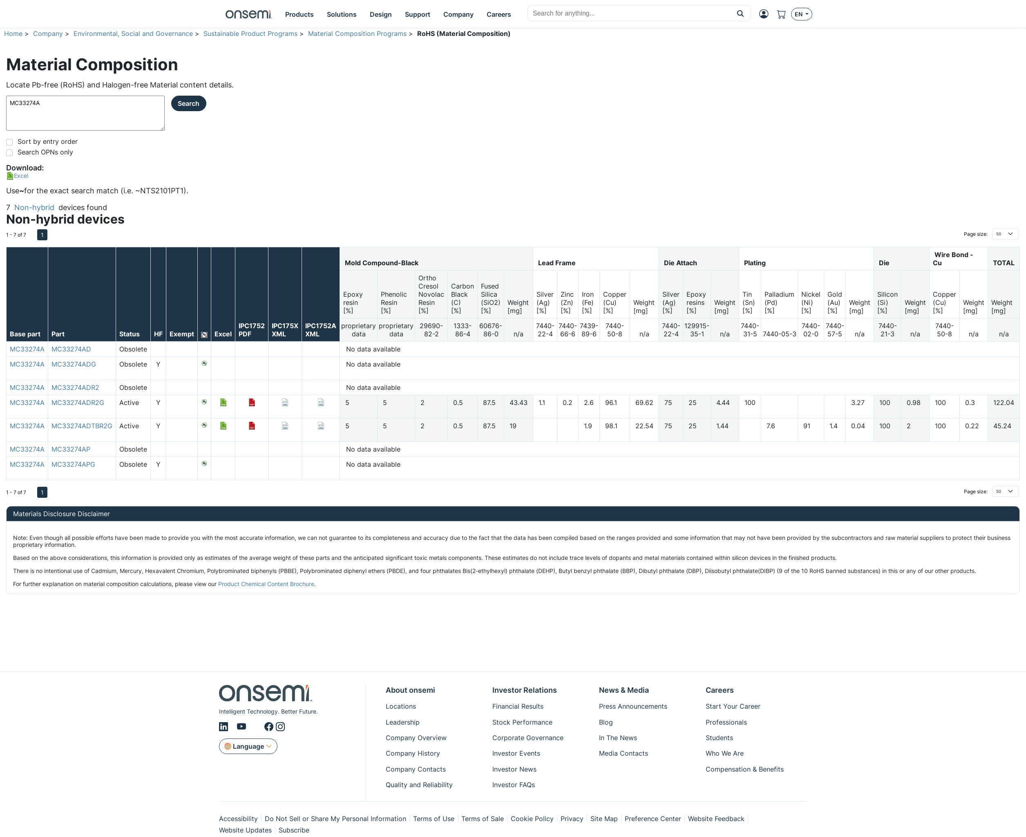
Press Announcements (633, 706)
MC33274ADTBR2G (81, 426)
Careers (720, 690)
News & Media (624, 690)
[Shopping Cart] (781, 14)
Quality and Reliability (419, 785)
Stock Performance (522, 722)
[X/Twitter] (256, 726)
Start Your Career (733, 706)
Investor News (514, 769)
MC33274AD (71, 349)
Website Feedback (716, 819)
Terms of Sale (482, 819)
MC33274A (85, 113)
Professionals (726, 722)
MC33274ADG (73, 364)
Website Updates (245, 830)
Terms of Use (433, 819)
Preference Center (653, 819)
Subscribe (294, 830)
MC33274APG (73, 464)
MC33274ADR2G (77, 402)
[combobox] (629, 13)
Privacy (572, 819)
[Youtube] (243, 726)
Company (48, 33)
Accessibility (238, 819)
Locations (401, 706)
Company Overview (416, 738)
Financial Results (517, 706)
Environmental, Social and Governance (133, 33)
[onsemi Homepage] (249, 14)
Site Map (604, 819)
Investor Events (516, 753)
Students (719, 738)
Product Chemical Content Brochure (266, 583)
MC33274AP (70, 449)
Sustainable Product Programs (250, 33)
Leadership (403, 722)
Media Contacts (623, 753)
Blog (606, 722)
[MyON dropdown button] (764, 14)
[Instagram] (280, 726)
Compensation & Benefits (745, 769)
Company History (413, 753)
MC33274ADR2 (75, 387)
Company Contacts (416, 769)
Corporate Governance (527, 738)
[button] (740, 13)
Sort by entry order (48, 141)
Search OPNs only (45, 152)
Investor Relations (524, 690)
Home (13, 33)
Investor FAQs (513, 785)
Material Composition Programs (357, 33)
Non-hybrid (34, 207)
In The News (618, 738)
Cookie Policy (532, 819)
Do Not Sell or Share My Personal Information (335, 819)
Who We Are (725, 753)
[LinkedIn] (224, 726)
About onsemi (410, 690)
